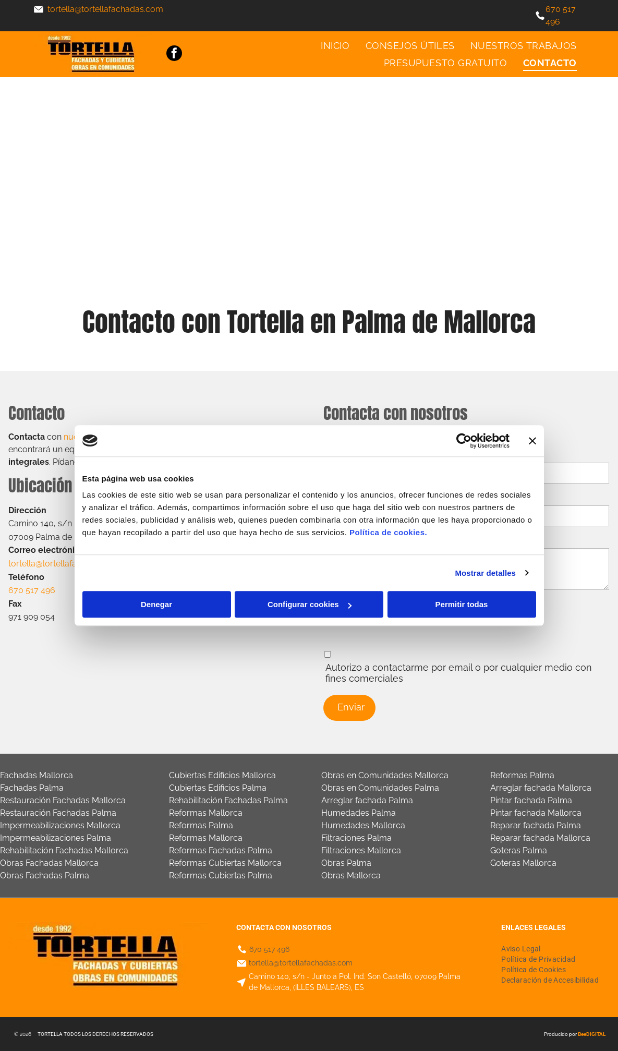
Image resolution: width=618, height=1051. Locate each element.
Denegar (156, 604)
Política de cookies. (388, 532)
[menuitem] (335, 46)
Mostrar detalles (485, 573)
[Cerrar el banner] (532, 440)
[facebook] (174, 54)
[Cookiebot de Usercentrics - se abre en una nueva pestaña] (464, 441)
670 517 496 (269, 949)
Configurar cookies (310, 604)
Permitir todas (461, 604)
